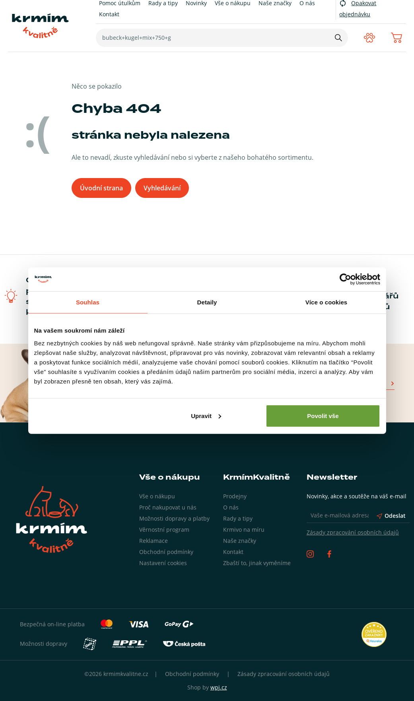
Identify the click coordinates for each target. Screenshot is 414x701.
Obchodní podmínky (166, 552)
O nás (231, 507)
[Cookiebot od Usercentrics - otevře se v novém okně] (345, 279)
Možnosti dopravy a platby (174, 518)
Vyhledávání (162, 188)
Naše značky (239, 540)
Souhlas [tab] (87, 302)
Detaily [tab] (207, 302)
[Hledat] (338, 37)
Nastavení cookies (163, 563)
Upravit (206, 415)
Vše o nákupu (157, 496)
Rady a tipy (238, 518)
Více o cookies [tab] (326, 302)
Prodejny (235, 496)
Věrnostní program (164, 529)
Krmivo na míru (243, 529)
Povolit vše (322, 415)
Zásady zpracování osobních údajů (353, 532)
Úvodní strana (101, 188)
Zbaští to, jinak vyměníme (257, 563)
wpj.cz (218, 687)
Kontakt (109, 14)
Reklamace (153, 540)
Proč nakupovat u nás (167, 507)
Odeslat (391, 515)
